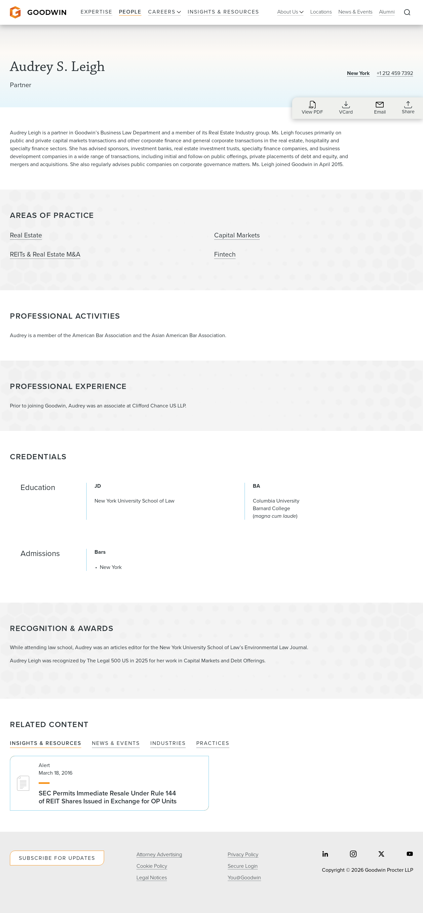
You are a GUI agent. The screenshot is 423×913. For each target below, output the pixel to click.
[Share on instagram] (353, 854)
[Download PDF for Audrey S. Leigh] (312, 108)
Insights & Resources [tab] (45, 743)
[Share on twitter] (381, 854)
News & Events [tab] (116, 743)
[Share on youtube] (409, 854)
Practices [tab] (212, 743)
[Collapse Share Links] (408, 108)
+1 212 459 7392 (395, 73)
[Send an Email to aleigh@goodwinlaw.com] (379, 108)
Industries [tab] (168, 743)
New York (358, 73)
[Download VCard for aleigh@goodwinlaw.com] (346, 108)
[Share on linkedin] (325, 854)
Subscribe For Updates (57, 858)
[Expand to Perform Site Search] (407, 12)
